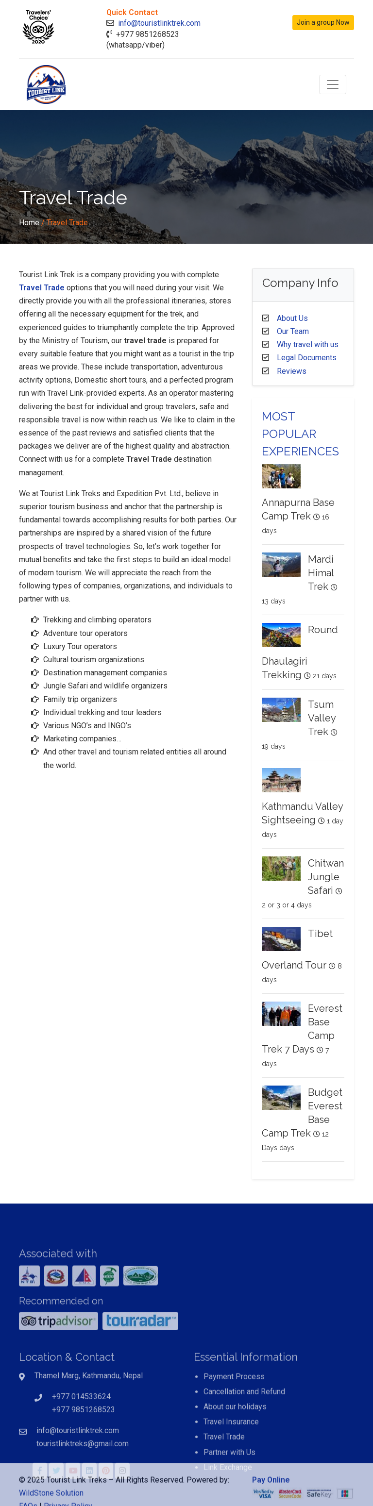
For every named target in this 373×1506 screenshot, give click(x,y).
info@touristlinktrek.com (159, 23)
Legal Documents (307, 357)
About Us (292, 318)
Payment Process (234, 1405)
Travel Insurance (231, 1451)
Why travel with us (308, 344)
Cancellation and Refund (244, 1420)
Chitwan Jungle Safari (326, 876)
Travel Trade (42, 287)
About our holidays (235, 1435)
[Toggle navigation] (332, 84)
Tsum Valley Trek (322, 718)
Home (29, 222)
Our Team (293, 331)
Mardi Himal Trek (321, 572)
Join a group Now (323, 22)
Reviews (291, 371)
